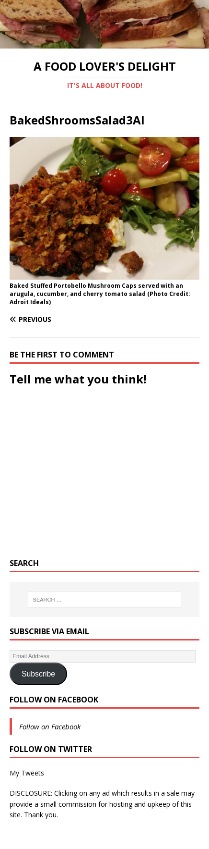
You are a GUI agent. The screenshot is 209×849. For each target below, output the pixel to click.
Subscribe (38, 674)
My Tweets (27, 772)
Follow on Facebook (54, 699)
